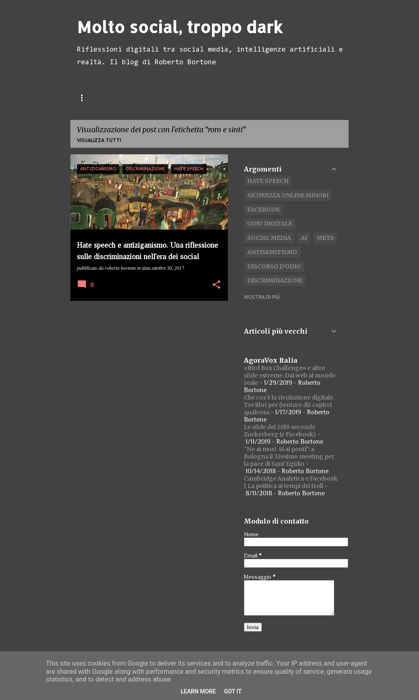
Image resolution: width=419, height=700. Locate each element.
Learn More (198, 691)
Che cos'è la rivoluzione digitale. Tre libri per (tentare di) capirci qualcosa (289, 405)
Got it (232, 691)
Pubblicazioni (147, 97)
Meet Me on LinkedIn (265, 97)
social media (269, 238)
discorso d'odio (274, 266)
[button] (216, 285)
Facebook (263, 209)
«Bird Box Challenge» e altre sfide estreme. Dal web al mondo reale (290, 375)
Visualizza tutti (99, 140)
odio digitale (269, 223)
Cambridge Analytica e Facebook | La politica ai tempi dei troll (291, 482)
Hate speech (268, 181)
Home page (92, 97)
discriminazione (274, 280)
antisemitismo (272, 252)
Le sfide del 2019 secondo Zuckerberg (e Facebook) (280, 430)
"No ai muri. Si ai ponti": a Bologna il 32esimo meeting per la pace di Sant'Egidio (289, 456)
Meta (325, 238)
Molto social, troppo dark (180, 26)
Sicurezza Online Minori (288, 195)
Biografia (201, 97)
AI (304, 238)
